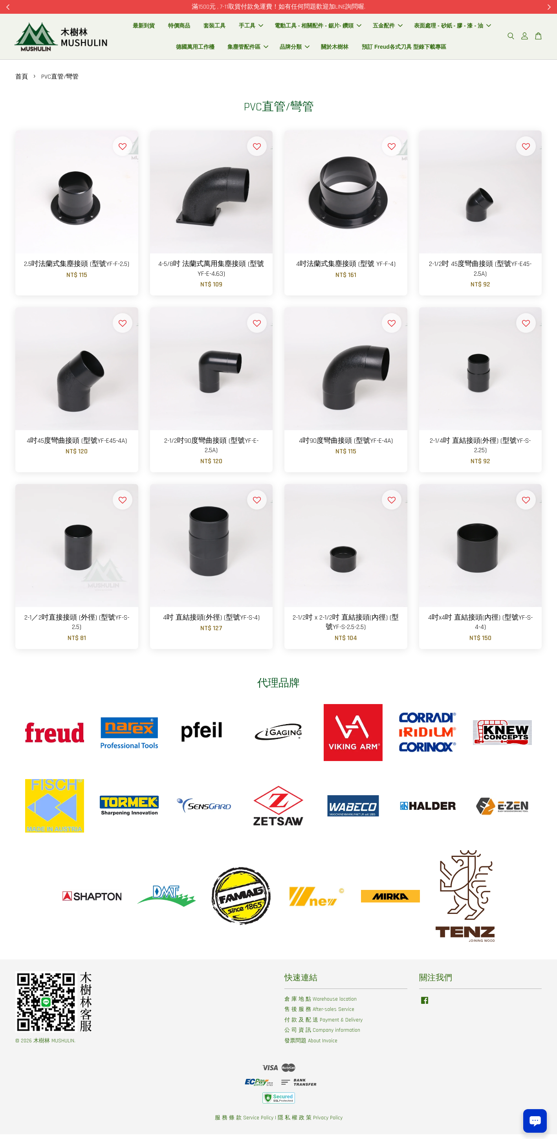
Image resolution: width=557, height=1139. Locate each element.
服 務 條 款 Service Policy (244, 1122)
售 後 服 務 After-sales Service (319, 1014)
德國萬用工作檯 (195, 49)
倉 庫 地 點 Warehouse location (320, 1003)
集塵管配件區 (247, 49)
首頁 (21, 81)
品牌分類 (295, 49)
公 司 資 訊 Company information (322, 1034)
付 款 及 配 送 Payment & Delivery (323, 1024)
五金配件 (388, 28)
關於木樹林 (334, 49)
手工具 (251, 28)
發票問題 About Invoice (310, 1045)
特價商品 (179, 28)
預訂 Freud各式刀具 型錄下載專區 (404, 49)
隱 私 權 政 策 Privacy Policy (310, 1122)
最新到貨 (144, 28)
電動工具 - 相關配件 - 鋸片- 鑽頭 (318, 28)
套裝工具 (214, 28)
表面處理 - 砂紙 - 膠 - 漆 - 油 (452, 28)
